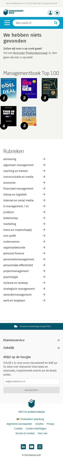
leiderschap (24, 218)
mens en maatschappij (24, 229)
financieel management (24, 188)
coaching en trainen (24, 171)
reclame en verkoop (24, 282)
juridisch (24, 212)
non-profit (24, 235)
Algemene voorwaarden (19, 424)
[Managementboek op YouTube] (31, 446)
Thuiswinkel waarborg (30, 419)
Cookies (18, 428)
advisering (24, 159)
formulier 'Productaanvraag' (30, 53)
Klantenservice (31, 340)
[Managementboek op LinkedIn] (23, 446)
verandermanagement (24, 294)
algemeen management (24, 165)
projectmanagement (24, 271)
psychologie (24, 277)
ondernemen (24, 241)
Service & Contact (25, 433)
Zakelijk (31, 348)
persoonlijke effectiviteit (24, 265)
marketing (24, 224)
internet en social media (24, 200)
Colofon (39, 424)
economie (24, 182)
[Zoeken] (33, 23)
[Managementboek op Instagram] (39, 446)
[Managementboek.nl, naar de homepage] (13, 14)
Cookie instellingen (36, 428)
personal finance (24, 253)
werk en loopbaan (24, 300)
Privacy (50, 424)
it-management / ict (24, 206)
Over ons (42, 433)
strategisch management (24, 288)
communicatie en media (24, 176)
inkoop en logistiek (24, 194)
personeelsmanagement (24, 259)
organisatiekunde (24, 247)
